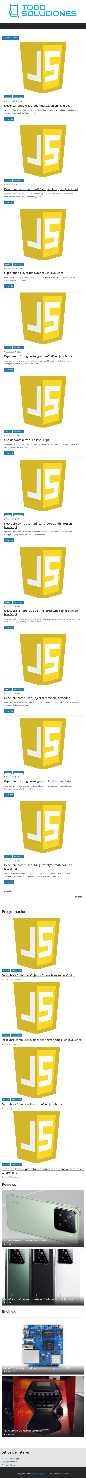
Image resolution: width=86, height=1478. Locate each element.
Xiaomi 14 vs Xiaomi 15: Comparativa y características (27, 1241)
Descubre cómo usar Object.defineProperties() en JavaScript (41, 1040)
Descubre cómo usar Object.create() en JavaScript (37, 698)
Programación (18, 97)
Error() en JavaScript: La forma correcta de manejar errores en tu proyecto (43, 1170)
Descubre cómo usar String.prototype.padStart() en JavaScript (38, 525)
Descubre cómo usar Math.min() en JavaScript (32, 1104)
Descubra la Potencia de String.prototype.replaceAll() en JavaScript (41, 612)
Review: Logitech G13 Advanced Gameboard (23, 1431)
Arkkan (20, 101)
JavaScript (8, 97)
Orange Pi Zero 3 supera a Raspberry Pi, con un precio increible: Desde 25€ (36, 1368)
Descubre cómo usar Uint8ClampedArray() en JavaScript (41, 189)
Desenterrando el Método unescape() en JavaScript (38, 105)
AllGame (5, 1458)
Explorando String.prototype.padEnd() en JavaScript (38, 781)
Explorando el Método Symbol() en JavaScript (33, 273)
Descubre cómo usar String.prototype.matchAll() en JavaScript (38, 866)
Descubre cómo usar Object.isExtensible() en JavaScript (38, 975)
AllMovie (5, 1461)
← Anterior (7, 891)
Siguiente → (79, 897)
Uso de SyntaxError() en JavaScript (26, 440)
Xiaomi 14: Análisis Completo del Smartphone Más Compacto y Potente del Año (38, 1299)
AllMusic (5, 1465)
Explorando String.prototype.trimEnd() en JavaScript (38, 356)
